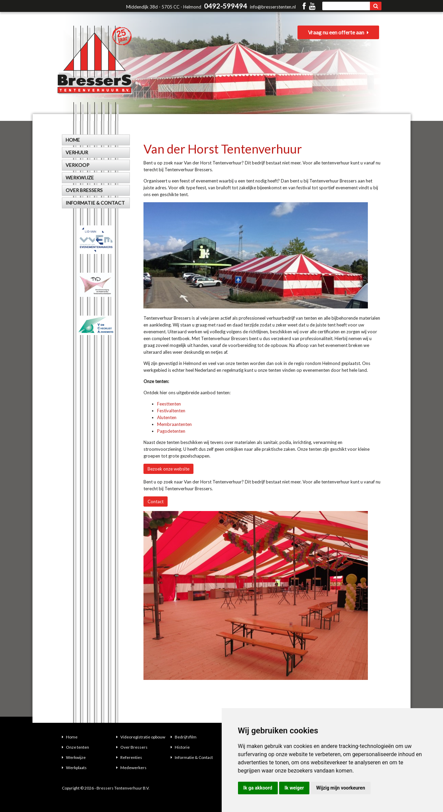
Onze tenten (75, 747)
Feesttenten (169, 404)
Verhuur (77, 152)
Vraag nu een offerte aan (340, 34)
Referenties (129, 757)
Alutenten (166, 417)
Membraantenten (174, 424)
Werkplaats (74, 767)
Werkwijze (74, 757)
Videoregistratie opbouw (140, 736)
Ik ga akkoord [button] (257, 788)
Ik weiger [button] (294, 788)
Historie (180, 747)
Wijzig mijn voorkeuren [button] (340, 788)
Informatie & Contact (192, 757)
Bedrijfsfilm (184, 736)
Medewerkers (131, 767)
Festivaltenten (171, 410)
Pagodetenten (171, 431)
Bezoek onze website (168, 469)
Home (70, 736)
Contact (156, 501)
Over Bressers (132, 747)
